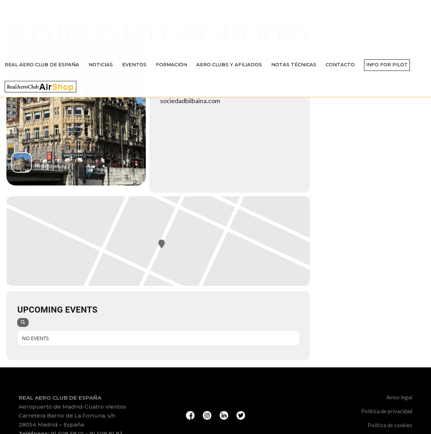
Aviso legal (399, 397)
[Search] (23, 322)
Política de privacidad (386, 411)
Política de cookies (390, 425)
